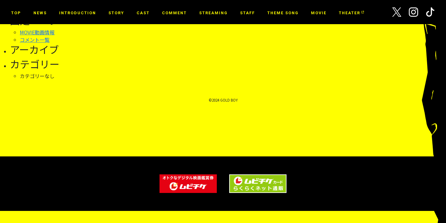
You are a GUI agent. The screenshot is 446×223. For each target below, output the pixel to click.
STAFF (247, 13)
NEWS (40, 13)
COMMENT (174, 13)
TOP (16, 13)
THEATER (351, 13)
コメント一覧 (35, 39)
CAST (143, 13)
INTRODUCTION (77, 13)
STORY (116, 13)
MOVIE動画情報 (37, 32)
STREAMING (213, 13)
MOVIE (318, 13)
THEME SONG (283, 13)
